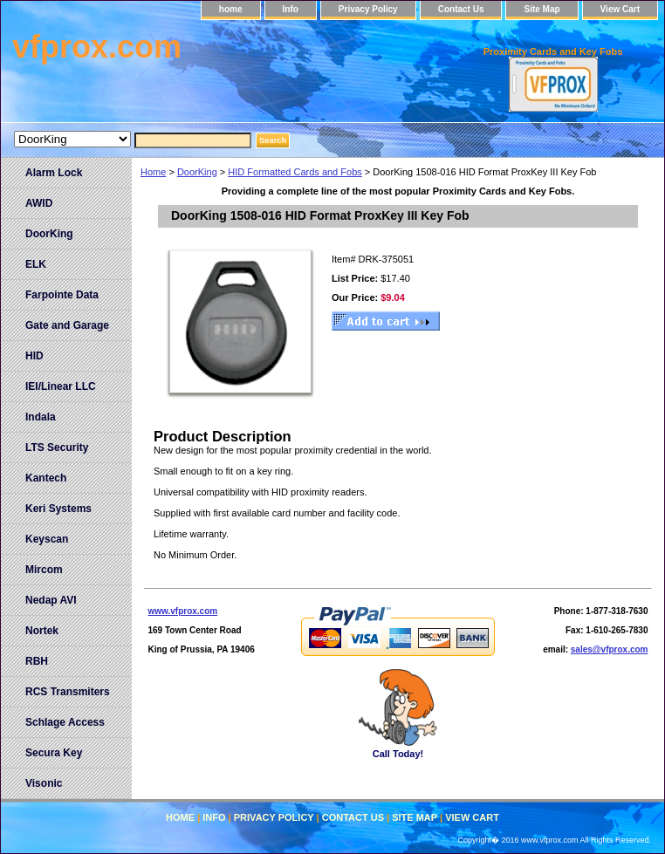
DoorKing (197, 172)
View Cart (620, 9)
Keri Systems (58, 508)
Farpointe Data (62, 295)
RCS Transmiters (67, 692)
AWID (38, 203)
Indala (40, 417)
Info (290, 9)
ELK (35, 264)
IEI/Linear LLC (60, 386)
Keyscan (46, 539)
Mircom (44, 570)
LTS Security (56, 447)
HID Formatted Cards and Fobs (294, 172)
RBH (36, 661)
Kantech (45, 478)
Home (153, 172)
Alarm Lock (53, 173)
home (231, 9)
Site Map (541, 9)
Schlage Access (65, 722)
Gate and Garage (67, 325)
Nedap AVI (51, 600)
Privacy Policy (368, 9)
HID (34, 356)
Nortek (41, 631)
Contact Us (461, 9)
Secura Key (53, 753)
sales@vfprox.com (609, 649)
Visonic (43, 783)
